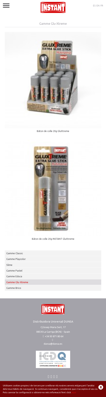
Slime (9, 265)
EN (98, 5)
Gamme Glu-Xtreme (17, 282)
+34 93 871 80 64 (53, 336)
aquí (73, 392)
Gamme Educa (14, 276)
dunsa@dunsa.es (53, 343)
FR (101, 5)
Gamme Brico (13, 288)
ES (94, 5)
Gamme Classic (14, 253)
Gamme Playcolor (16, 259)
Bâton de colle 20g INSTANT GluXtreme (53, 239)
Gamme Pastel (14, 270)
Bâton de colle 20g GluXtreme (53, 131)
